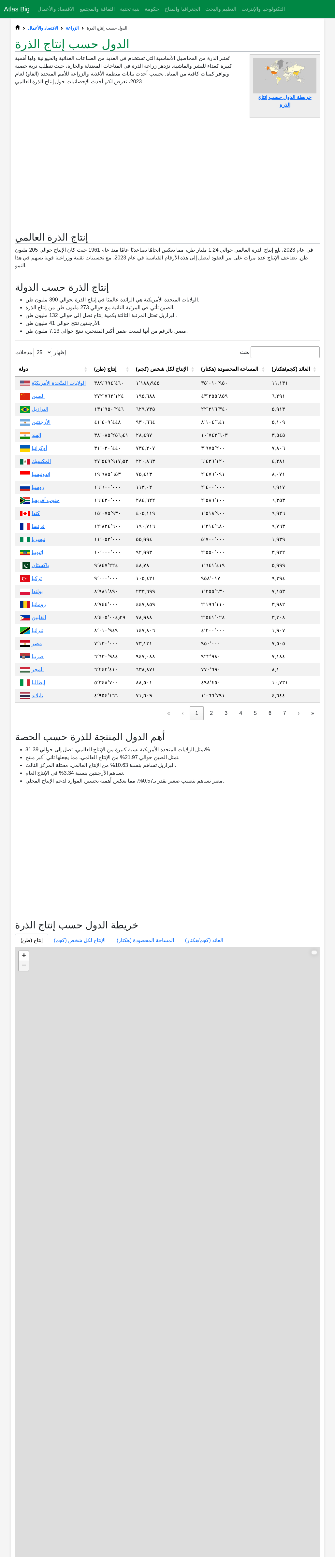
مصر (37, 773)
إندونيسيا (41, 604)
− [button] (24, 1237)
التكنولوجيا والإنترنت (262, 9)
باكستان (40, 695)
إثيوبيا (37, 682)
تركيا (37, 708)
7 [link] (284, 843)
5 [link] (255, 843)
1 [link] (196, 843)
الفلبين (39, 747)
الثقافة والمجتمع (97, 9)
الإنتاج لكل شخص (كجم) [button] (80, 1211)
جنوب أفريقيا (45, 630)
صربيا (38, 786)
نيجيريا (38, 669)
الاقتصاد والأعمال (55, 9)
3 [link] (226, 843)
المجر (38, 799)
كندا (36, 643)
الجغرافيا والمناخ (182, 9)
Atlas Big (17, 9)
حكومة (152, 9)
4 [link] (240, 843)
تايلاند (37, 825)
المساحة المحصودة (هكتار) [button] (145, 1211)
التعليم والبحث (220, 9)
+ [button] (24, 1227)
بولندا (37, 721)
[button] (86, 499)
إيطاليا (38, 812)
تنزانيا (37, 760)
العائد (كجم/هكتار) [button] (204, 1211)
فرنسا (38, 656)
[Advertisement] (167, 171)
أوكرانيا (39, 578)
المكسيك (41, 591)
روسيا (38, 617)
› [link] (298, 843)
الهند (36, 565)
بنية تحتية (129, 9)
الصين (38, 526)
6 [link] (270, 843)
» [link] (312, 843)
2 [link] (211, 843)
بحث (245, 482)
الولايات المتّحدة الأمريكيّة (59, 513)
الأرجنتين (41, 552)
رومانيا (39, 734)
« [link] (168, 843)
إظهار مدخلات (40, 482)
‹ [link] (182, 843)
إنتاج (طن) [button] (32, 1211)
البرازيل (40, 539)
